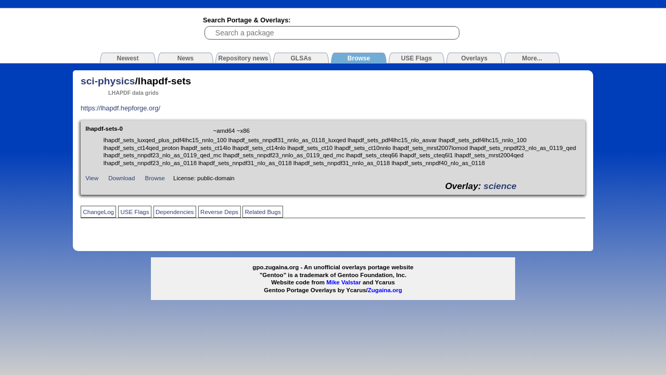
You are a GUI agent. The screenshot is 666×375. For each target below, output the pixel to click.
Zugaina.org (385, 290)
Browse (155, 178)
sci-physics (108, 81)
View (91, 178)
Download (121, 178)
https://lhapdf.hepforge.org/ (120, 108)
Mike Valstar (343, 282)
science (499, 186)
